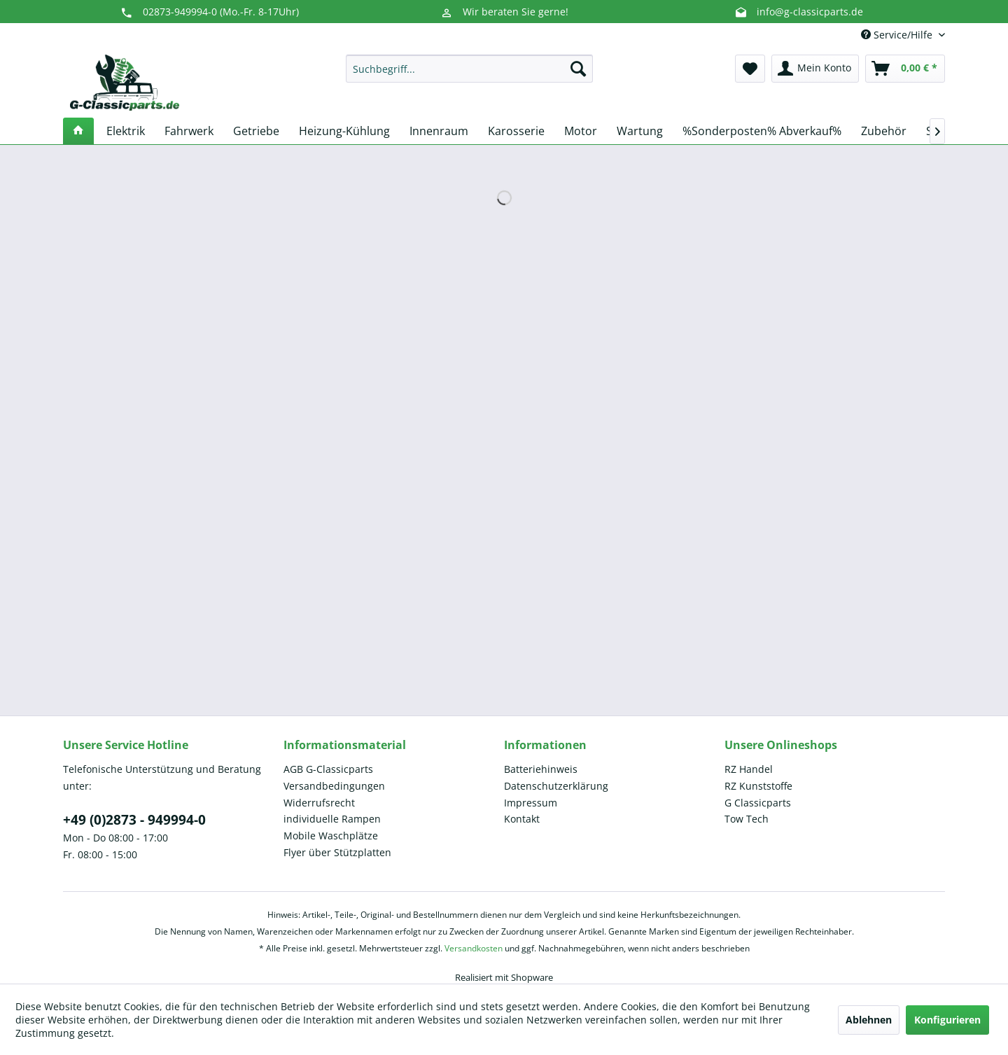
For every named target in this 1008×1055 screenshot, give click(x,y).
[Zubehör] (883, 131)
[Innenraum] (439, 131)
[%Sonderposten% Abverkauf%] (762, 131)
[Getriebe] (256, 131)
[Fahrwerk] (189, 131)
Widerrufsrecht (319, 802)
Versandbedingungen (334, 785)
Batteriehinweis (541, 769)
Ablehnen (869, 1019)
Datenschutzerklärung (556, 785)
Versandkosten (473, 948)
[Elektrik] (126, 131)
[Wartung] (640, 131)
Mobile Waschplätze (331, 835)
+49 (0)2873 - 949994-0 (134, 820)
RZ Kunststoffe (758, 785)
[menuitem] (469, 69)
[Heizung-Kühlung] (344, 131)
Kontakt (522, 818)
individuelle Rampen (332, 818)
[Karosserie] (516, 131)
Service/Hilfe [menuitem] (898, 34)
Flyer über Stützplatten (337, 852)
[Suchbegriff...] (469, 69)
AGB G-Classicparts (328, 769)
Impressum (530, 802)
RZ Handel (748, 769)
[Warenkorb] (905, 69)
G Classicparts (757, 802)
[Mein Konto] (815, 69)
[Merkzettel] (750, 69)
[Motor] (580, 131)
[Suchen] (578, 69)
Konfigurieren (947, 1019)
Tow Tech (746, 818)
